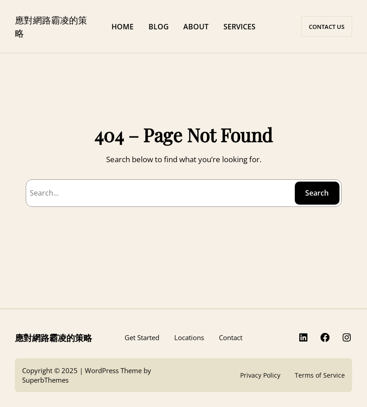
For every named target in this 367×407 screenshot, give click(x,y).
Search (317, 193)
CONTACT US (326, 27)
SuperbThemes (45, 379)
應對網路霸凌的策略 (53, 337)
